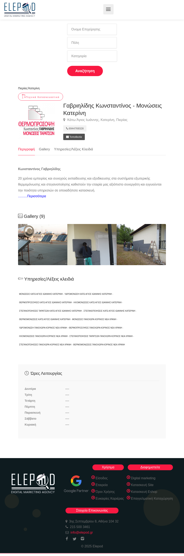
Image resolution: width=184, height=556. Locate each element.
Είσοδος (102, 478)
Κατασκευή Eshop (144, 491)
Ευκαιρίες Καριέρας (110, 498)
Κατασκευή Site (142, 485)
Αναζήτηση (85, 71)
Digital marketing (143, 478)
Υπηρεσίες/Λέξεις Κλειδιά (73, 149)
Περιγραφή (26, 149)
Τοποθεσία (74, 136)
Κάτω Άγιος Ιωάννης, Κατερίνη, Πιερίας (95, 120)
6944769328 (75, 128)
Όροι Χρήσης (105, 491)
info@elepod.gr (82, 532)
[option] (92, 244)
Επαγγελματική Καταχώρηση (152, 498)
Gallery (44, 149)
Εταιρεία (102, 485)
